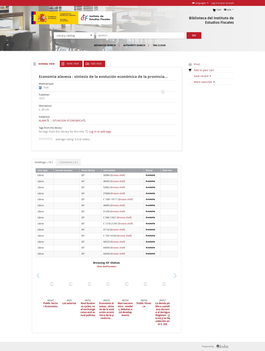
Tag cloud (159, 45)
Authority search (134, 45)
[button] (200, 3)
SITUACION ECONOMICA (68, 120)
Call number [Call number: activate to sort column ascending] (109, 170)
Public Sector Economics (50, 305)
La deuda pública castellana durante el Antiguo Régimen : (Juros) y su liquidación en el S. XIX (162, 314)
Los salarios (69, 303)
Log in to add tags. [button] (100, 131)
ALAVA (42, 120)
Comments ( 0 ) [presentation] (68, 162)
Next (181, 275)
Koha (222, 346)
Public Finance (144, 305)
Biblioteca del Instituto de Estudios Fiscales (211, 20)
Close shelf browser (106, 266)
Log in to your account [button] (222, 2)
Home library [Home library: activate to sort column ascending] (88, 170)
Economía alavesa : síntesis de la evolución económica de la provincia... (106, 311)
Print (197, 64)
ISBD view (96, 63)
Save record (202, 76)
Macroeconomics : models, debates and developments (125, 309)
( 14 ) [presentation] (44, 162)
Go (194, 35)
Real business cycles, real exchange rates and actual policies (87, 309)
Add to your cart (204, 70)
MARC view (73, 63)
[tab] (44, 162)
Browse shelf (117, 175)
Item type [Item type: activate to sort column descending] (43, 170)
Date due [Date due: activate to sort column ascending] (167, 170)
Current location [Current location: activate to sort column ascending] (63, 170)
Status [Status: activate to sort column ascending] (149, 170)
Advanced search (105, 45)
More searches (204, 82)
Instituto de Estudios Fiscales (71, 17)
